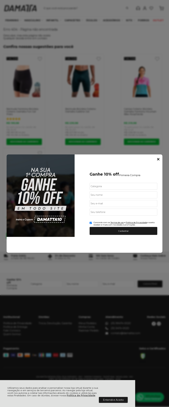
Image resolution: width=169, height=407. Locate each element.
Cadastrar (123, 231)
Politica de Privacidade (136, 222)
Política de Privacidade (81, 395)
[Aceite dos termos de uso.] (91, 223)
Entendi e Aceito (113, 399)
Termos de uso (117, 222)
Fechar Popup (158, 159)
